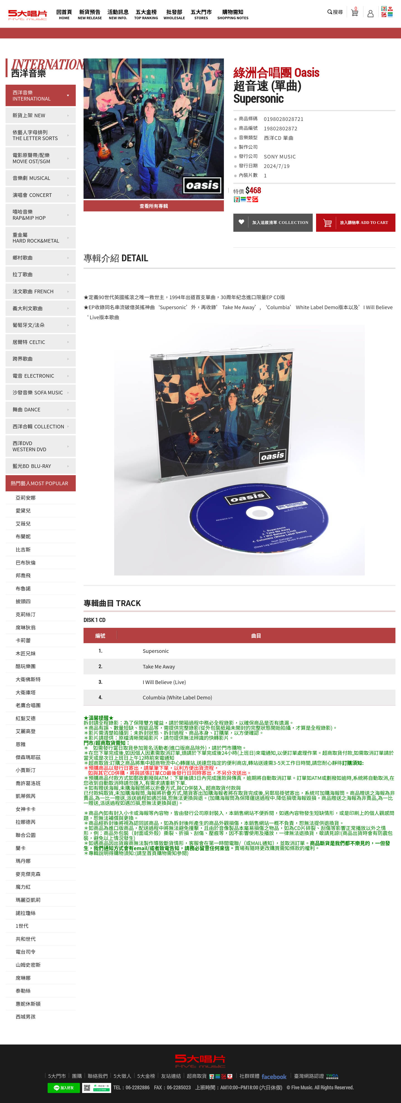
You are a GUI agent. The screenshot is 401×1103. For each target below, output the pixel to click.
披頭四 (23, 601)
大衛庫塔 (26, 692)
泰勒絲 (23, 990)
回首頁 (64, 14)
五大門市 (201, 14)
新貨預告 (90, 14)
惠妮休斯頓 (28, 1003)
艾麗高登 (26, 730)
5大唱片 (27, 15)
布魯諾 (23, 588)
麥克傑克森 (28, 873)
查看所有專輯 (154, 205)
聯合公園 (26, 834)
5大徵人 (122, 1075)
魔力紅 (23, 886)
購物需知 (232, 14)
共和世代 (26, 938)
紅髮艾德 (26, 718)
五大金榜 (146, 14)
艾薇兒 (23, 523)
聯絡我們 (98, 1075)
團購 (77, 1075)
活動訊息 (118, 14)
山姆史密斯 (28, 964)
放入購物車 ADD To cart (355, 223)
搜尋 (338, 11)
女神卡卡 (26, 808)
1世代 (22, 925)
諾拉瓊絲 (26, 912)
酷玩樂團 (26, 666)
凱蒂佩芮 (26, 795)
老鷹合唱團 (28, 705)
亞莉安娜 (26, 497)
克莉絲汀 (26, 614)
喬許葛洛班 (28, 783)
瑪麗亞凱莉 (28, 899)
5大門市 (57, 1075)
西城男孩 (26, 1016)
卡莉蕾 (23, 640)
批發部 (174, 14)
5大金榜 (146, 1075)
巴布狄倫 (26, 562)
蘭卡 (21, 847)
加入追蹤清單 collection (273, 222)
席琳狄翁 (26, 627)
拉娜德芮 (26, 821)
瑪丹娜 (23, 860)
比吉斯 (23, 549)
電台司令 (26, 951)
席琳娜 (23, 977)
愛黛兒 (23, 510)
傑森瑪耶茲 (28, 757)
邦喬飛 (23, 575)
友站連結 (171, 1075)
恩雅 (21, 744)
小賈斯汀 (26, 769)
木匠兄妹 (26, 653)
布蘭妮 (23, 536)
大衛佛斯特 (28, 679)
